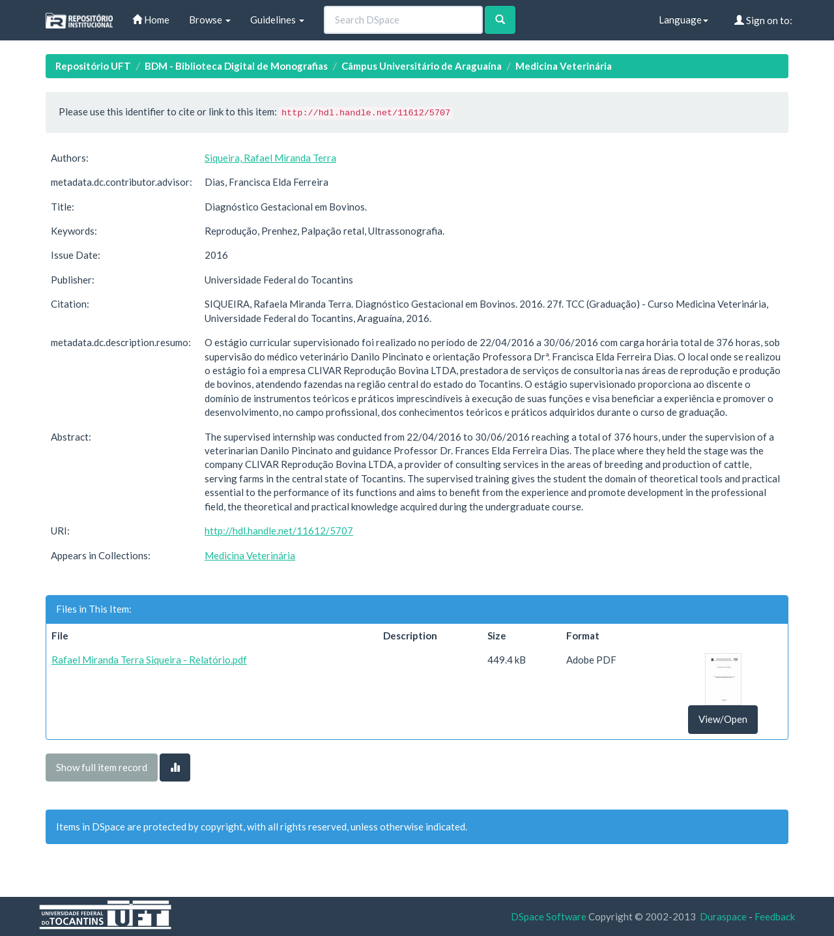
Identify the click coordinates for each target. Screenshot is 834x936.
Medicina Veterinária (563, 66)
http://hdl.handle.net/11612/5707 (279, 530)
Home (150, 19)
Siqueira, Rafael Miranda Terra (270, 158)
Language (683, 19)
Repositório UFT (93, 66)
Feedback (775, 916)
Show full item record (101, 767)
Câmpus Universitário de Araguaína (421, 66)
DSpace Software (548, 916)
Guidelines (277, 19)
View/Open (722, 719)
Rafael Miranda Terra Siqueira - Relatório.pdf (149, 659)
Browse (210, 19)
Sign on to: (763, 20)
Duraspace (723, 916)
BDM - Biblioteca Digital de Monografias (236, 66)
